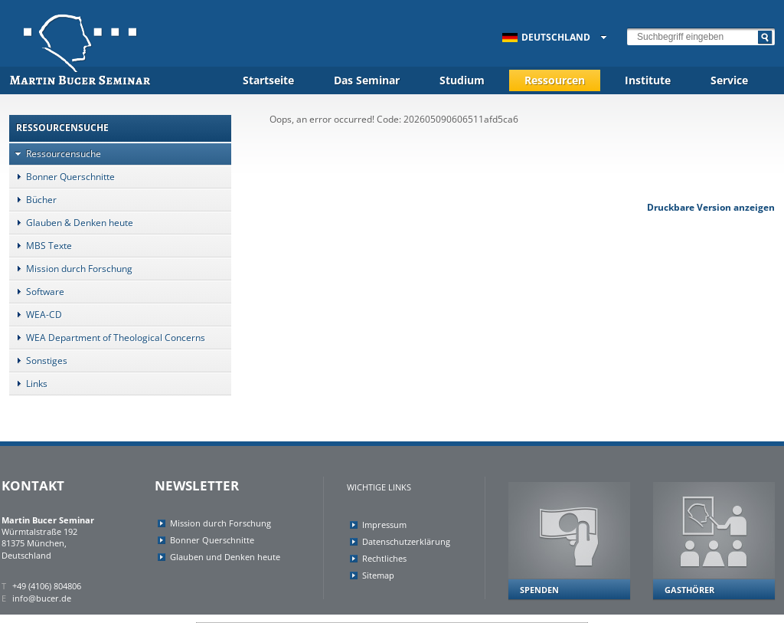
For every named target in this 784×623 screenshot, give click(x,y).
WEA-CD (35, 314)
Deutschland (546, 37)
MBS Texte (40, 245)
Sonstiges (38, 360)
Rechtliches (384, 558)
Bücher (33, 199)
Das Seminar (367, 80)
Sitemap (378, 575)
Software (36, 291)
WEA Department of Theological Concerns (107, 337)
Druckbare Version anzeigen (711, 207)
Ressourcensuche (55, 153)
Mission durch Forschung (70, 268)
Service (729, 80)
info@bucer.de (41, 598)
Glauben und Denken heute (225, 556)
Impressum (384, 524)
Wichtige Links (379, 487)
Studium (462, 80)
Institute (648, 80)
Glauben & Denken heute (71, 222)
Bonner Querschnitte (62, 176)
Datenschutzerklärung (406, 541)
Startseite (268, 80)
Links (28, 383)
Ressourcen (554, 80)
